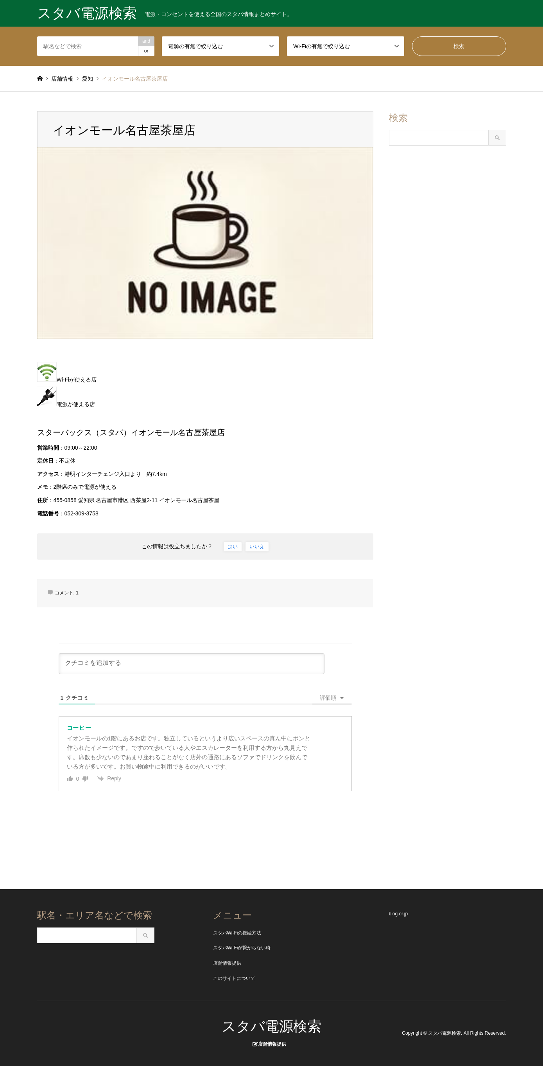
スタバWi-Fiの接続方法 (237, 933)
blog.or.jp (398, 914)
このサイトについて (234, 978)
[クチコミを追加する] (191, 663)
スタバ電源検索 (271, 1026)
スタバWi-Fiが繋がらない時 (242, 948)
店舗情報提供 (227, 963)
